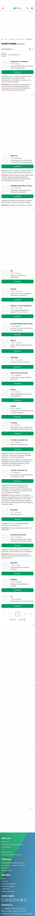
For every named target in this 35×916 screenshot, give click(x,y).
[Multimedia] (12, 39)
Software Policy (6, 868)
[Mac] (6, 39)
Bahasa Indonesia (6, 911)
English (13, 908)
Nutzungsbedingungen (8, 883)
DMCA (3, 878)
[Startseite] (2, 39)
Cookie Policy (5, 889)
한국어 (25, 911)
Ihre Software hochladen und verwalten (13, 865)
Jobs (2, 849)
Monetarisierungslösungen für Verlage (13, 862)
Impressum (4, 881)
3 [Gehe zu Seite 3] (3, 614)
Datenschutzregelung (8, 886)
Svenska (29, 913)
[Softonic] (17, 8)
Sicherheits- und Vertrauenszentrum (12, 844)
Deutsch (8, 908)
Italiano (15, 911)
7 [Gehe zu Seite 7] (31, 614)
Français (24, 908)
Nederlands (5, 913)
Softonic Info (5, 842)
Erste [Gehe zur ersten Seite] (12, 619)
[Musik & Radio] (20, 39)
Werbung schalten (7, 870)
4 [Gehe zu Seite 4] (10, 614)
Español (18, 908)
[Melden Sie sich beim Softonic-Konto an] (32, 8)
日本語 (20, 911)
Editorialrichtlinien (6, 852)
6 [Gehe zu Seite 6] (24, 614)
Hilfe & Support (6, 847)
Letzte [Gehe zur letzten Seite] (22, 619)
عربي (2, 908)
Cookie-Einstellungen (7, 891)
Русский (23, 913)
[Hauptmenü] (3, 8)
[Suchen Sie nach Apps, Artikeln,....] (27, 8)
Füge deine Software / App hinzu (11, 855)
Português (17, 913)
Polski (11, 913)
